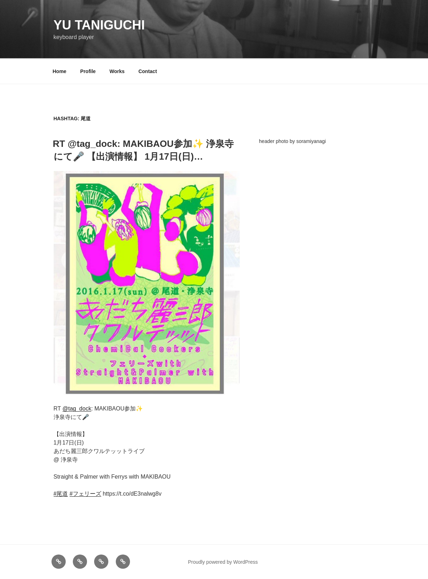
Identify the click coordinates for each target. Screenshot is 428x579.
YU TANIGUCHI (99, 25)
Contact (148, 71)
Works (117, 71)
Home (59, 71)
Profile (88, 71)
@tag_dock (77, 409)
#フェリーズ (85, 494)
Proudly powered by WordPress (223, 562)
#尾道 (61, 494)
